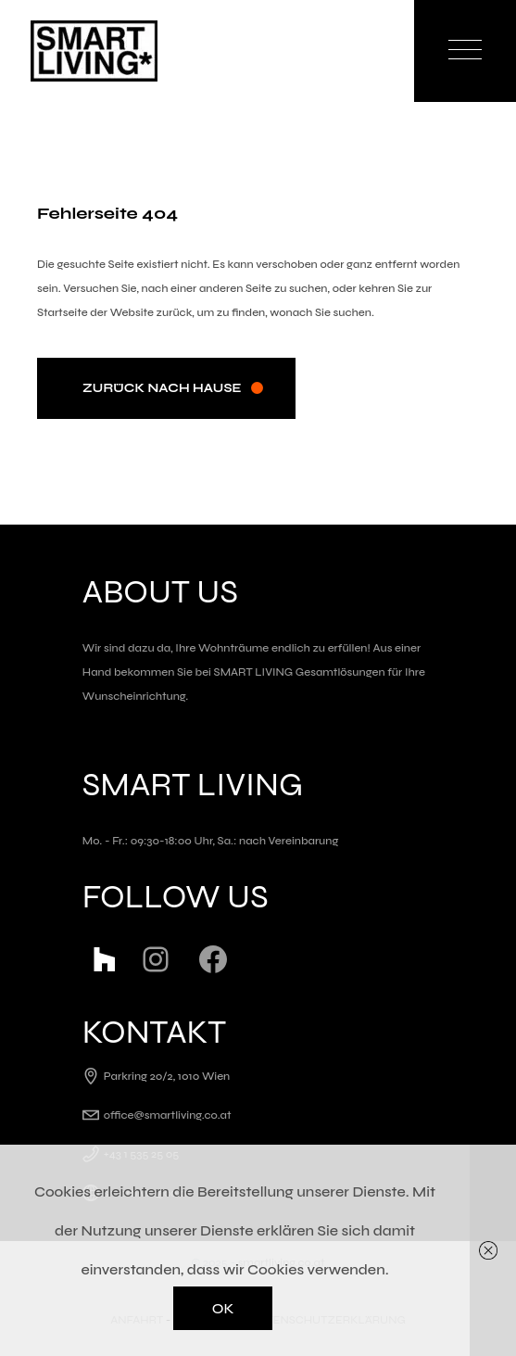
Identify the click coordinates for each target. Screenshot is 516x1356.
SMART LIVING (254, 671)
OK (223, 1308)
